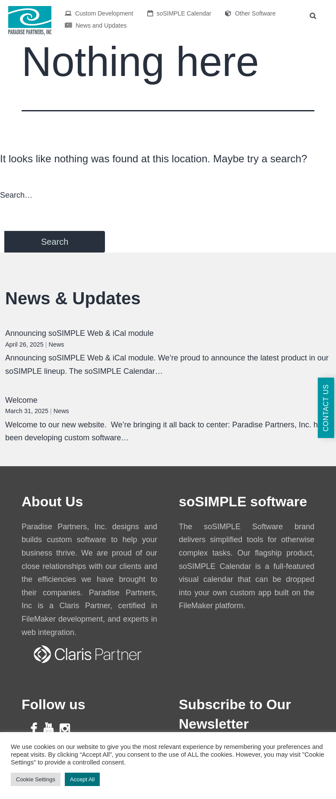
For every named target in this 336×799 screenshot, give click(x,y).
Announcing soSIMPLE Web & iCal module (79, 333)
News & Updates (72, 298)
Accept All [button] (82, 779)
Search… (16, 195)
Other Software (250, 13)
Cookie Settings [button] (35, 779)
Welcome (21, 400)
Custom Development (99, 13)
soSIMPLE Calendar (179, 13)
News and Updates (96, 25)
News (56, 344)
